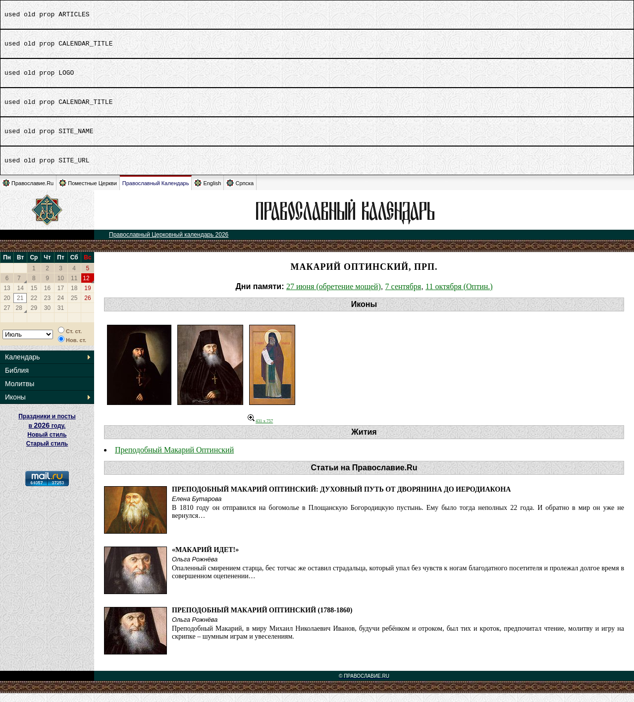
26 (87, 306)
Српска (240, 192)
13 (6, 297)
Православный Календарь (155, 192)
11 (74, 287)
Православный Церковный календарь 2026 (168, 243)
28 (19, 316)
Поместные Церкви (88, 192)
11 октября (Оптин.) (459, 295)
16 (47, 297)
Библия (17, 379)
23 (47, 306)
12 (86, 287)
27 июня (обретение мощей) (333, 295)
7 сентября (403, 295)
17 (60, 297)
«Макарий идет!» (205, 558)
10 (60, 287)
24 (60, 306)
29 (34, 316)
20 (6, 306)
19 (87, 297)
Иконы (15, 406)
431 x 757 (260, 429)
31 (60, 316)
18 (74, 297)
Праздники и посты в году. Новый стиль (47, 434)
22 (34, 306)
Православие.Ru (27, 192)
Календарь (22, 366)
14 (20, 297)
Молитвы (19, 393)
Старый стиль (47, 452)
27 (6, 316)
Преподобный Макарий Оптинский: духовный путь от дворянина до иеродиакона (341, 498)
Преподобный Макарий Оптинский (174, 458)
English (207, 192)
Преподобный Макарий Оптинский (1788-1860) (262, 619)
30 (47, 316)
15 (34, 297)
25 (74, 306)
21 (20, 306)
